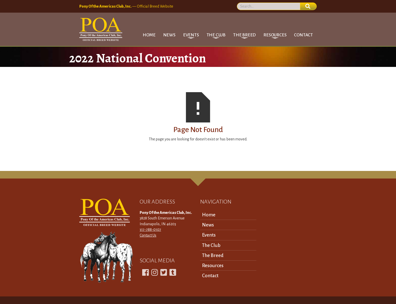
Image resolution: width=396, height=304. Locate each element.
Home (149, 35)
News (169, 35)
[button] (191, 35)
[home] (100, 29)
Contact (303, 35)
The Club (211, 245)
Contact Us (148, 235)
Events (209, 235)
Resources (213, 265)
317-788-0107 (150, 229)
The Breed (213, 255)
